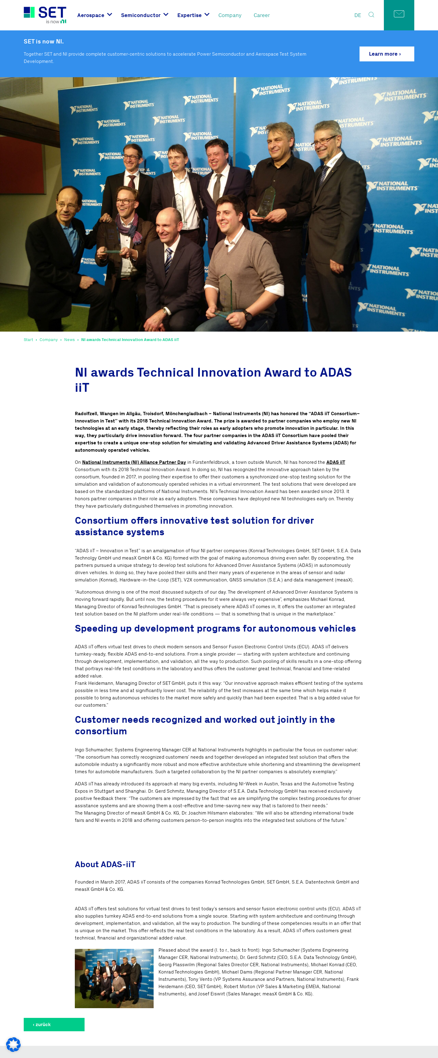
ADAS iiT (335, 462)
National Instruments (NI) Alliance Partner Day (134, 462)
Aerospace (90, 15)
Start (28, 339)
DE (357, 15)
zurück (43, 1024)
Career (262, 15)
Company (230, 15)
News (69, 339)
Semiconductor (141, 15)
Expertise (189, 15)
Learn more (383, 53)
